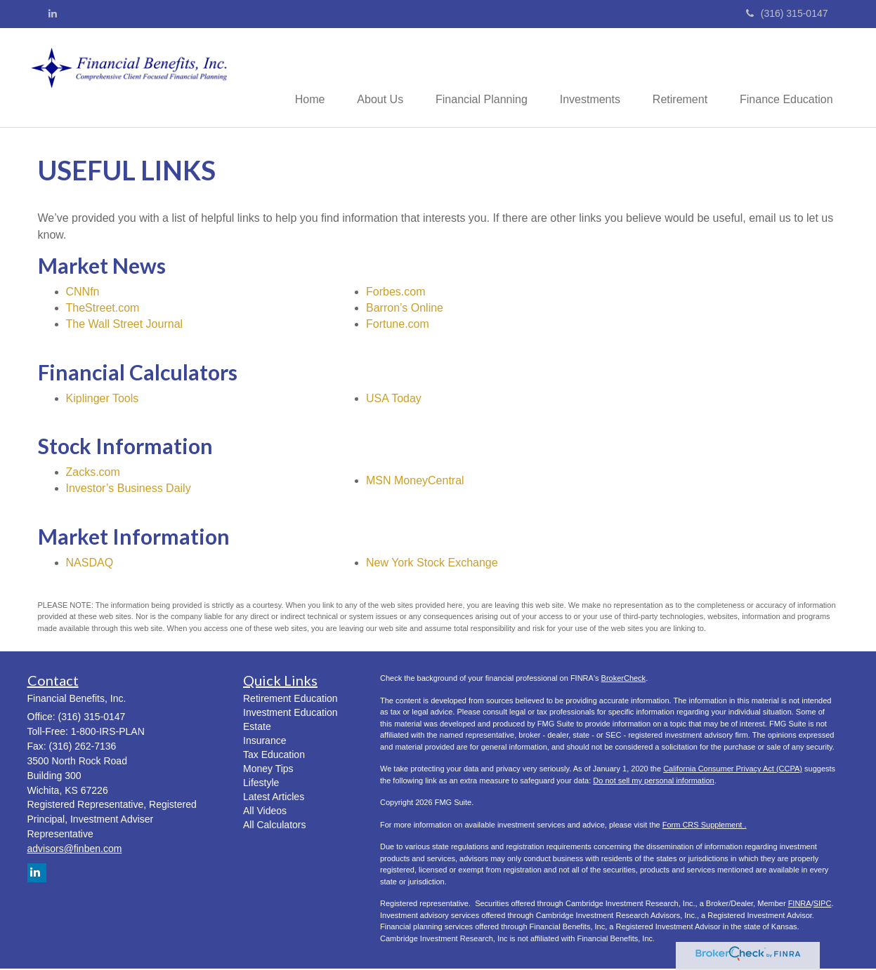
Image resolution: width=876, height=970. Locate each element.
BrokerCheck (623, 679)
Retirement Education (290, 699)
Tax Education (274, 756)
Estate (257, 727)
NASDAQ (90, 564)
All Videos (265, 812)
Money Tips (268, 770)
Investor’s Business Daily (128, 490)
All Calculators (274, 826)
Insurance (264, 742)
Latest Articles (273, 798)
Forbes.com (395, 293)
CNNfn (83, 293)
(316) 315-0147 (787, 13)
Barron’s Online (404, 308)
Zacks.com (93, 473)
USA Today (393, 399)
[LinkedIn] (52, 13)
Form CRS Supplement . (704, 826)
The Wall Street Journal (124, 325)
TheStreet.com (103, 308)
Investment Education (290, 713)
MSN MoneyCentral (415, 481)
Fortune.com (397, 325)
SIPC (822, 905)
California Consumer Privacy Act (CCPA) (732, 770)
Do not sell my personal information (653, 782)
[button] (367, 77)
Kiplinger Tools (102, 399)
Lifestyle (261, 784)
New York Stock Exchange (432, 564)
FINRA (799, 905)
